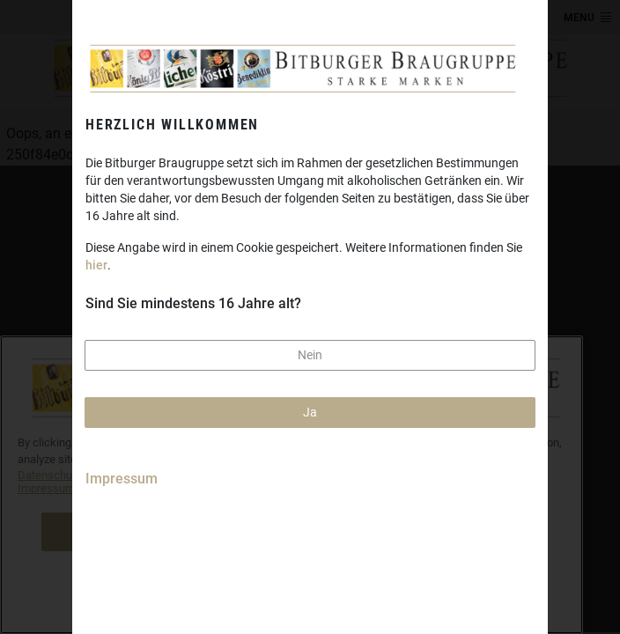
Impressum (121, 478)
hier (96, 265)
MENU (579, 17)
